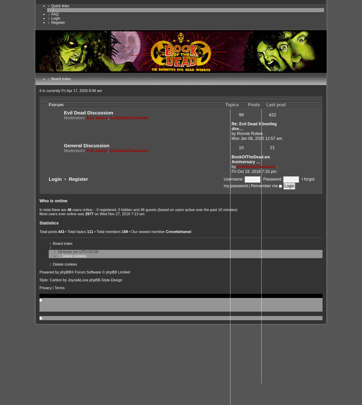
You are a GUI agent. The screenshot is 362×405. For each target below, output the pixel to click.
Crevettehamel (178, 232)
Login (55, 179)
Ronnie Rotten (250, 133)
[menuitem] (53, 14)
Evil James (97, 118)
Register (78, 179)
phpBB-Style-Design (105, 280)
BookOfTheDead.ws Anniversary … (251, 159)
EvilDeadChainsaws (129, 118)
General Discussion (86, 145)
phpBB (65, 272)
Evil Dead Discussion (88, 112)
